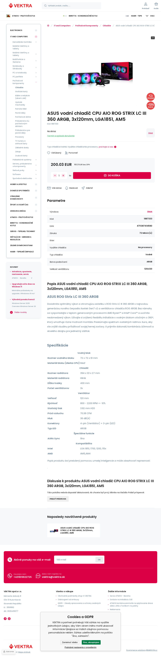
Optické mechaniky (20, 103)
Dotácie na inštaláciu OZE (121, 599)
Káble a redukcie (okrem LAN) (22, 96)
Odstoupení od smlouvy (68, 599)
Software (17, 174)
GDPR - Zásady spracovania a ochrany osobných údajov (79, 604)
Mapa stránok (24, 652)
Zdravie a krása (18, 211)
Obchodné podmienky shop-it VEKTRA (74, 596)
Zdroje (18, 151)
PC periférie (18, 76)
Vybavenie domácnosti (16, 197)
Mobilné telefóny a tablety (21, 47)
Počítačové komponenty (86, 25)
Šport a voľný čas (19, 204)
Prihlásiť (99, 559)
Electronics (16, 30)
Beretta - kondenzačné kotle (21, 224)
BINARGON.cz (151, 650)
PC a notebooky (20, 72)
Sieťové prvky (18, 170)
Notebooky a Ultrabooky (18, 67)
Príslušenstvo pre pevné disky (22, 131)
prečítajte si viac (106, 147)
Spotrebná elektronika (22, 178)
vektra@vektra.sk (53, 577)
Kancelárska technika (22, 42)
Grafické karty (21, 91)
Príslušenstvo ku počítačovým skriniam (22, 123)
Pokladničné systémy (22, 159)
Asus (150, 133)
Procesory (19, 137)
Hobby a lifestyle (18, 184)
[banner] (20, 6)
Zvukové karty (21, 155)
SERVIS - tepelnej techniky (22, 231)
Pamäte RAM (20, 109)
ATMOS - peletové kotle (21, 217)
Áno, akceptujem (91, 642)
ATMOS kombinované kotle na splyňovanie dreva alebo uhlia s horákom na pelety (131, 604)
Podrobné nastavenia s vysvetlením (80, 647)
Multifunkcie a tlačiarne (19, 60)
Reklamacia (115, 609)
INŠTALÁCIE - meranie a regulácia (20, 238)
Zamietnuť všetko (69, 642)
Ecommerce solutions (136, 650)
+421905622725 (23, 577)
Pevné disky (20, 113)
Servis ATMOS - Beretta (120, 596)
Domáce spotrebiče (19, 190)
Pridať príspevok (58, 499)
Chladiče (107, 25)
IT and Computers (62, 25)
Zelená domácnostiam (21, 245)
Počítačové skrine (23, 117)
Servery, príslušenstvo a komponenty (22, 165)
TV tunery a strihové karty (21, 142)
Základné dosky (22, 147)
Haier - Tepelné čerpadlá (22, 251)
